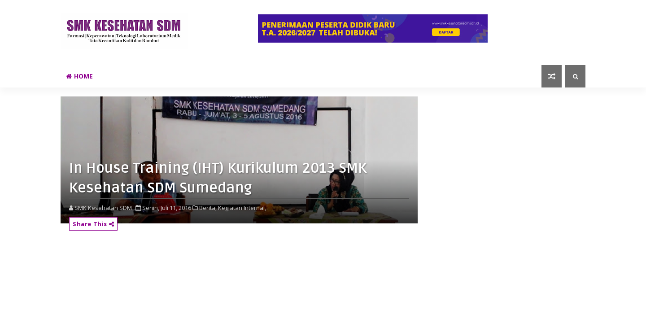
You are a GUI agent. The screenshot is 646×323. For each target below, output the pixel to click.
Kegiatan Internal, (242, 208)
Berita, (208, 208)
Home (79, 76)
